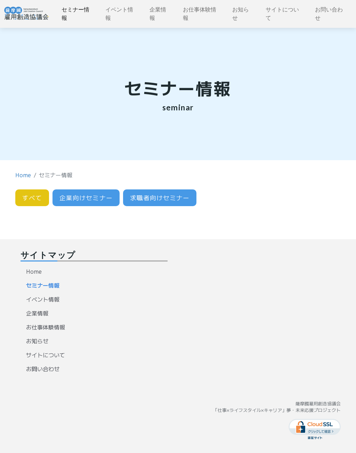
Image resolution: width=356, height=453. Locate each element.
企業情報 (157, 14)
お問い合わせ (329, 14)
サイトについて (282, 14)
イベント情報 (119, 14)
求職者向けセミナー (160, 197)
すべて (32, 197)
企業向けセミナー (85, 197)
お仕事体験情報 (199, 14)
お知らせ (240, 14)
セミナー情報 (75, 14)
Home (23, 175)
